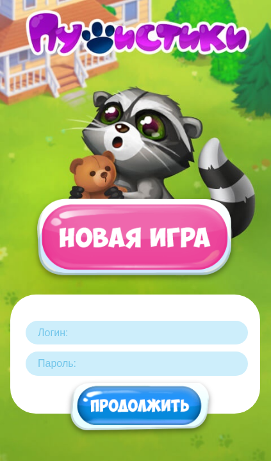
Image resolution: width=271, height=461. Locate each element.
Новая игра (133, 244)
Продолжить (140, 407)
